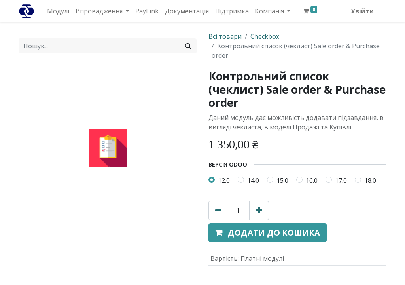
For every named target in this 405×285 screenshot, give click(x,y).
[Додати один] (259, 210)
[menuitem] (58, 11)
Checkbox (264, 36)
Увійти (362, 11)
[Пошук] (188, 45)
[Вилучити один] (218, 210)
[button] (267, 232)
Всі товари (225, 36)
